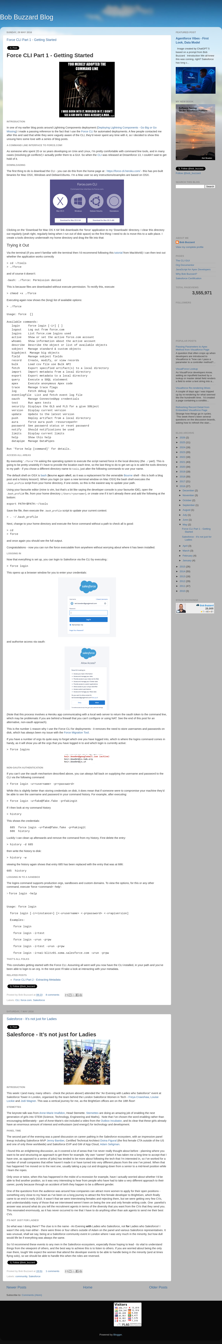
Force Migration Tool (76, 732)
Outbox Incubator (111, 1120)
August (187, 510)
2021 (183, 462)
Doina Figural (108, 1140)
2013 (183, 576)
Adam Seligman (110, 1144)
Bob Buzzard (187, 242)
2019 (183, 471)
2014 (183, 571)
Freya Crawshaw (139, 1097)
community (21, 1276)
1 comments (52, 1271)
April (185, 545)
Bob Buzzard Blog (26, 17)
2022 (183, 457)
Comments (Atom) (32, 1295)
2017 (183, 481)
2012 (183, 581)
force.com (26, 1000)
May (185, 524)
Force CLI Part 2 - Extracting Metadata (37, 979)
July (185, 515)
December (189, 490)
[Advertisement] (196, 212)
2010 (183, 591)
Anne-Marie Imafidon (52, 1112)
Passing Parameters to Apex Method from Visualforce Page (192, 348)
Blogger (117, 1334)
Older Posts (158, 1287)
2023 (183, 452)
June (186, 519)
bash (44, 475)
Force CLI (87, 131)
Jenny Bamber (55, 1140)
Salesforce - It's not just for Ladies (32, 1019)
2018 (183, 476)
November (189, 495)
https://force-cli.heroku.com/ (123, 171)
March (186, 550)
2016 (183, 486)
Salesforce (39, 1000)
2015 (183, 566)
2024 (183, 447)
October (187, 500)
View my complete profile (190, 247)
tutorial (118, 252)
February (188, 555)
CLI (99, 154)
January (187, 560)
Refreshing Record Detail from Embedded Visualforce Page (192, 409)
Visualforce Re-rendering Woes (193, 388)
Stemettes (92, 1112)
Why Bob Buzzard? (186, 274)
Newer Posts (16, 1287)
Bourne (128, 475)
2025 (183, 442)
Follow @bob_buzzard (188, 173)
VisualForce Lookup (187, 368)
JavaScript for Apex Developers (193, 269)
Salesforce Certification (188, 278)
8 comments (52, 994)
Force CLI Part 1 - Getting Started (31, 40)
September (189, 505)
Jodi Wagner (28, 1100)
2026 (183, 437)
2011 (183, 586)
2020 (183, 466)
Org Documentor (185, 265)
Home (87, 1287)
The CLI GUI (183, 260)
